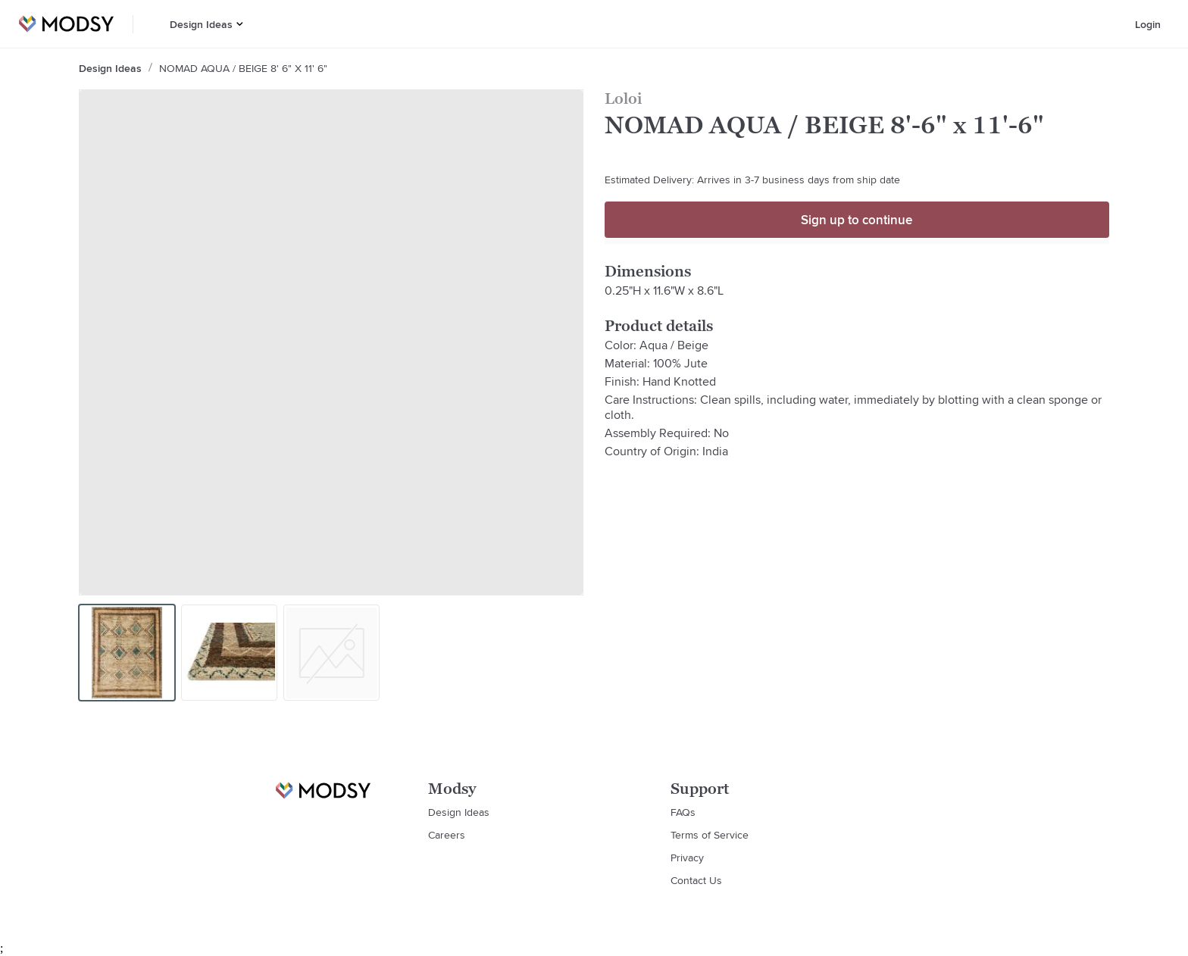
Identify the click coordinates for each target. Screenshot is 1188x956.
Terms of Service (710, 835)
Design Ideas (201, 24)
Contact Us (696, 880)
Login (1148, 24)
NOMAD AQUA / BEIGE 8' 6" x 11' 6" (243, 68)
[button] (240, 24)
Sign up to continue (856, 220)
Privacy (687, 857)
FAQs (683, 812)
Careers (446, 835)
